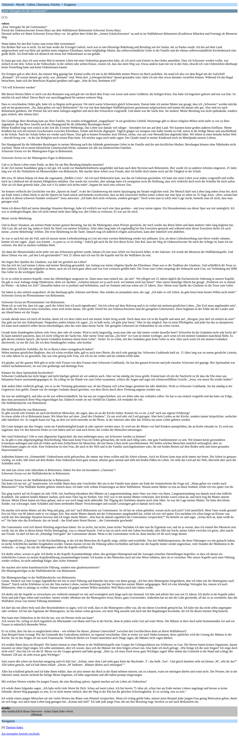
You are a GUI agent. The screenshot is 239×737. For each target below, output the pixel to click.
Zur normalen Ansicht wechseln (20, 733)
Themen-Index (14, 727)
